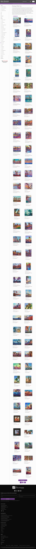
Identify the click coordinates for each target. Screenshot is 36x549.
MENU (33, 1)
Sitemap (7, 545)
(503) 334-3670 (25, 1)
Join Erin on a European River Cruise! (18, 3)
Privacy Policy (17, 500)
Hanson (23, 10)
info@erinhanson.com (3, 509)
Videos (2, 539)
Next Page (22, 480)
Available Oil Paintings (4, 524)
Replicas (2, 527)
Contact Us (2, 542)
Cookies (9, 545)
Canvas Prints (2, 528)
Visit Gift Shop (3, 540)
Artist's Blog (2, 538)
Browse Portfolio (3, 526)
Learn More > (2, 532)
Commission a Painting (4, 525)
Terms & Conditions (16, 545)
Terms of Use (13, 500)
